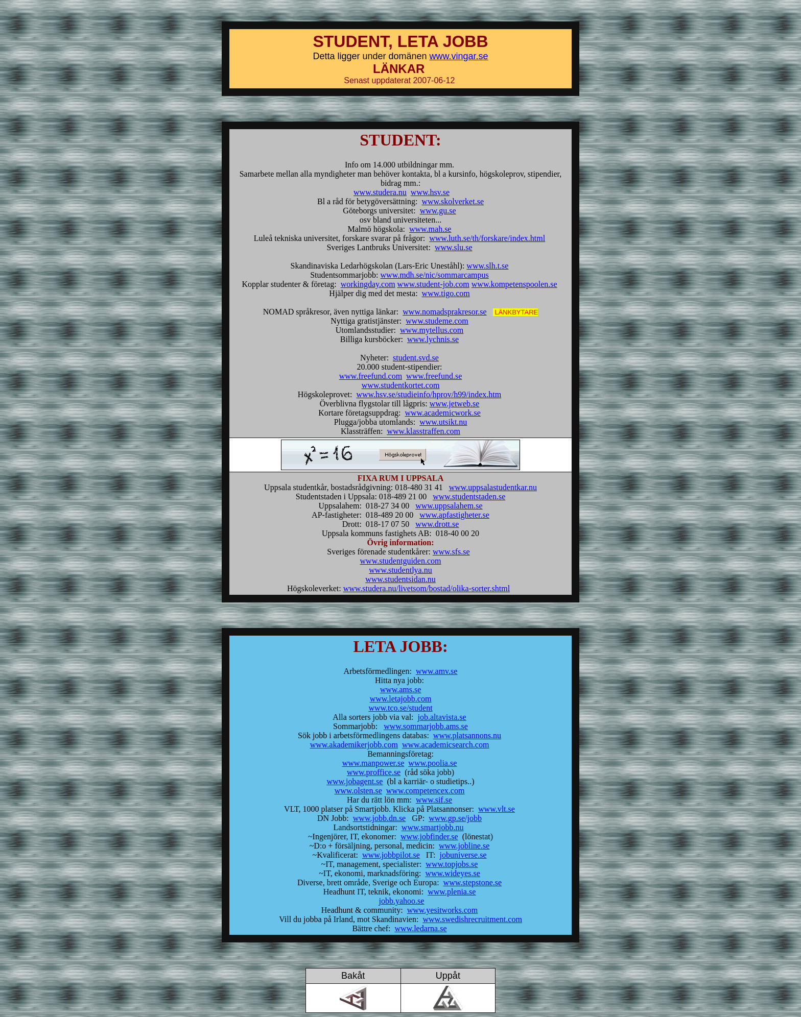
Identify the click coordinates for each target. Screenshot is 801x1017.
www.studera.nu (380, 192)
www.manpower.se (373, 763)
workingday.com (368, 284)
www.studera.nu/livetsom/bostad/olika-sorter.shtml (426, 588)
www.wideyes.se (452, 873)
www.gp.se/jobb (455, 818)
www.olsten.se (358, 790)
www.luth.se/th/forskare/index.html (487, 238)
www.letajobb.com (401, 698)
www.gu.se (438, 210)
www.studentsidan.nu (400, 579)
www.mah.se (430, 229)
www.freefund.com (370, 376)
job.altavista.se (442, 717)
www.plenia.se (452, 891)
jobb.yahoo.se (402, 901)
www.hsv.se (430, 192)
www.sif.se (434, 799)
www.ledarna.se (421, 928)
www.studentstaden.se (469, 496)
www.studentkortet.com (401, 385)
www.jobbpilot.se (391, 855)
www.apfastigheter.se (454, 515)
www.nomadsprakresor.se (444, 311)
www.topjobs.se (452, 864)
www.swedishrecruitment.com (472, 919)
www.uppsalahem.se (448, 505)
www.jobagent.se (354, 781)
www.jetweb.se (455, 403)
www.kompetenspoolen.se (514, 284)
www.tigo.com (446, 293)
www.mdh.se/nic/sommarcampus (435, 275)
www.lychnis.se (433, 339)
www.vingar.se (459, 56)
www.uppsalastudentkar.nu (493, 487)
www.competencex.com (425, 790)
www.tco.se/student (400, 708)
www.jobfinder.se (429, 836)
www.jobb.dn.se (379, 818)
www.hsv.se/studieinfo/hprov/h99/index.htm (428, 394)
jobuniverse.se (463, 855)
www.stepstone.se (472, 882)
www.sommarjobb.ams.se (426, 726)
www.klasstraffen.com (423, 431)
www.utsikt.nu (443, 422)
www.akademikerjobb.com (354, 744)
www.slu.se (454, 247)
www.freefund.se (434, 376)
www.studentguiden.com (400, 560)
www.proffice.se (373, 772)
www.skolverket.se (452, 201)
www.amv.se (436, 671)
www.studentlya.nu (400, 570)
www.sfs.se (451, 551)
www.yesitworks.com (442, 910)
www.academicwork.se (443, 412)
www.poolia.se (432, 763)
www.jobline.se (464, 845)
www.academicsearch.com (445, 744)
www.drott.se (437, 524)
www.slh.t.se (487, 265)
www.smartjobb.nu (433, 827)
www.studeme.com (437, 321)
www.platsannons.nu (467, 735)
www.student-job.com (433, 284)
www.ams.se (400, 689)
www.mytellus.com (431, 330)
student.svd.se (416, 357)
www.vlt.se (496, 809)
